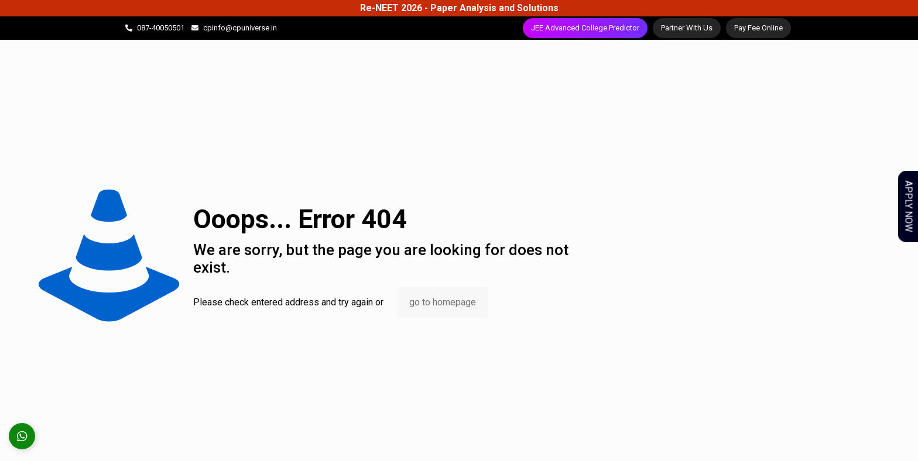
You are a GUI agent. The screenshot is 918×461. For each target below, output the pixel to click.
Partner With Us (687, 27)
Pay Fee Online (758, 27)
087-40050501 (160, 27)
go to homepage (442, 302)
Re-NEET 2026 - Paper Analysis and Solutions (459, 7)
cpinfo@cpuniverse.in (240, 27)
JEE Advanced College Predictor (585, 27)
